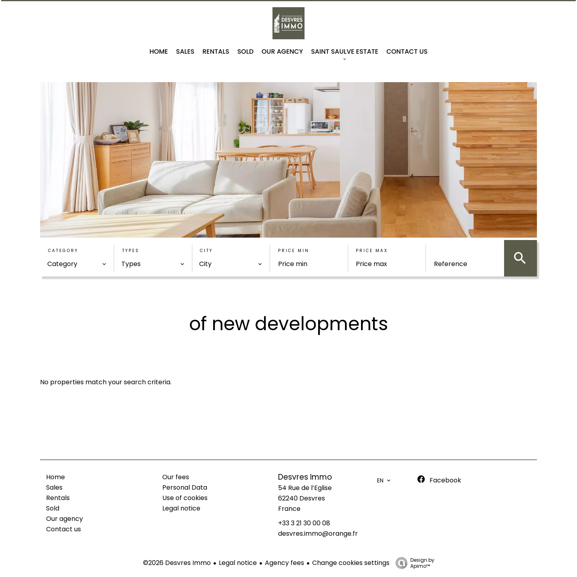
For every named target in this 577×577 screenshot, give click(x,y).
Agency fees (284, 562)
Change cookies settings (350, 562)
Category (63, 251)
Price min (293, 251)
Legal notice (238, 562)
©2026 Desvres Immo (177, 562)
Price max (372, 251)
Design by (412, 563)
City (206, 251)
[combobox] (77, 264)
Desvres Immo (305, 477)
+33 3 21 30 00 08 (304, 523)
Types (130, 251)
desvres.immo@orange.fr (318, 533)
